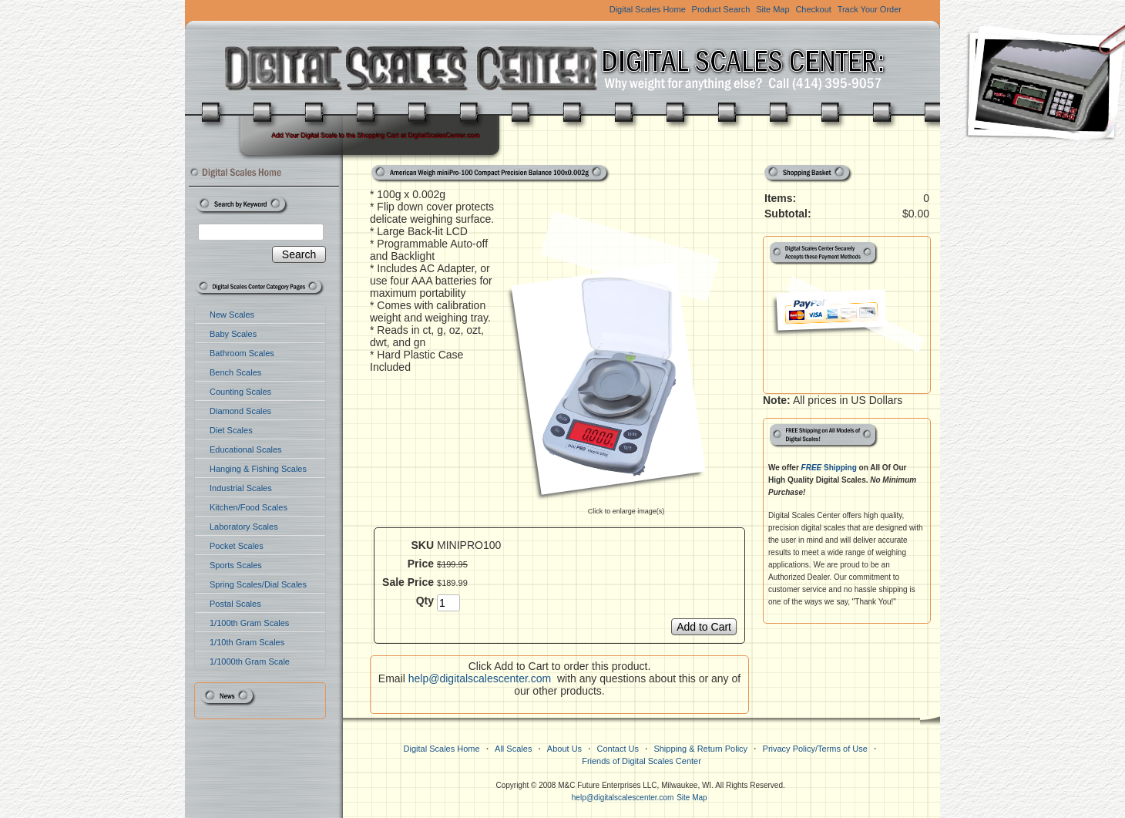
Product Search (721, 9)
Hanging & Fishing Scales (258, 468)
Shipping (829, 467)
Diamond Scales (240, 411)
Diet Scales (231, 430)
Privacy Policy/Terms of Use (815, 748)
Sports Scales (236, 565)
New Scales (232, 314)
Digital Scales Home (648, 9)
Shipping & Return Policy (700, 748)
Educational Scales (246, 449)
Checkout (813, 9)
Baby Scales (233, 333)
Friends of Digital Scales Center (641, 761)
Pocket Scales (237, 545)
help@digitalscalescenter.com (479, 678)
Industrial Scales (241, 488)
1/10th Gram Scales (247, 642)
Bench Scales (235, 372)
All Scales (513, 748)
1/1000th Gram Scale (250, 661)
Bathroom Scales (242, 353)
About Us (564, 748)
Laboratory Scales (244, 526)
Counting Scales (240, 391)
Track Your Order (870, 9)
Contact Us (618, 748)
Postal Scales (235, 603)
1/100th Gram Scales (249, 623)
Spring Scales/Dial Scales (258, 584)
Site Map (772, 9)
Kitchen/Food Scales (248, 507)
